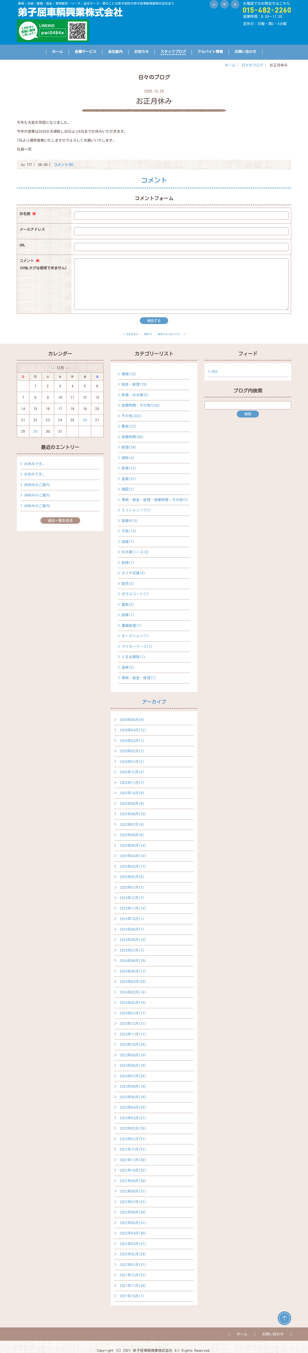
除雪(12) (129, 468)
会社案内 (115, 51)
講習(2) (128, 489)
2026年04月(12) (133, 730)
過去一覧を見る (60, 520)
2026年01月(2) (132, 761)
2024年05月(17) (133, 971)
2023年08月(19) (133, 1065)
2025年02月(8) (132, 877)
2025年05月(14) (133, 845)
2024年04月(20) (133, 981)
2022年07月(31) (133, 1202)
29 (35, 431)
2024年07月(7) (132, 950)
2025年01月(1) (132, 887)
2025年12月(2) (132, 772)
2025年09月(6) (132, 803)
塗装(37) (129, 479)
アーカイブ (154, 701)
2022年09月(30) (133, 1181)
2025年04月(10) (133, 856)
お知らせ (141, 51)
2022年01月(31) (133, 1265)
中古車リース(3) (135, 552)
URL (22, 245)
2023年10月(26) (133, 1044)
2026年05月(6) (132, 720)
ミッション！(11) (136, 510)
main (148, 334)
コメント (43, 265)
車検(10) (129, 374)
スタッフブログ (173, 51)
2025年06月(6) (132, 835)
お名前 (27, 214)
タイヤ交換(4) (133, 573)
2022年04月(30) (133, 1233)
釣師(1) (128, 562)
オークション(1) (135, 636)
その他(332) (132, 416)
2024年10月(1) (132, 919)
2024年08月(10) (133, 940)
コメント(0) (64, 164)
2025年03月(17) (133, 866)
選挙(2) (128, 667)
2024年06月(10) (133, 960)
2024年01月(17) (133, 1013)
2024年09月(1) (132, 929)
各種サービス (85, 51)
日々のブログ (252, 65)
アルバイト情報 (210, 51)
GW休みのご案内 (37, 485)
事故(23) (129, 426)
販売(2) (128, 583)
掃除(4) (128, 458)
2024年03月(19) (133, 992)
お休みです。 (35, 464)
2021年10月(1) (132, 1296)
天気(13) (129, 531)
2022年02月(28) (133, 1254)
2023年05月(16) (133, 1097)
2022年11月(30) (133, 1160)
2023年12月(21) (133, 1023)
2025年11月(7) (132, 782)
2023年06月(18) (133, 1086)
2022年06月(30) (133, 1212)
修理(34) (129, 447)
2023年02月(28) (133, 1128)
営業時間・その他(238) (141, 405)
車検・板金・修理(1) (139, 678)
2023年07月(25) (133, 1076)
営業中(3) (130, 521)
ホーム (57, 51)
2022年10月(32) (133, 1170)
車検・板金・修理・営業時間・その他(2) (155, 500)
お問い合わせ (245, 51)
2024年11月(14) (133, 908)
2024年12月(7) (132, 898)
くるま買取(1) (133, 657)
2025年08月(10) (133, 814)
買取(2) (128, 604)
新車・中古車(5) (135, 395)
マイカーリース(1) (137, 646)
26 (85, 420)
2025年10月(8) (132, 793)
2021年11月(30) (133, 1285)
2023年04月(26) (133, 1107)
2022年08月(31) (133, 1191)
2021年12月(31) (133, 1275)
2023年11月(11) (133, 1034)
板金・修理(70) (134, 384)
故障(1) (128, 615)
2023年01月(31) (133, 1139)
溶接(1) (128, 542)
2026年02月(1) (132, 751)
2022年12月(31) (133, 1149)
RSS (215, 371)
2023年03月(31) (133, 1118)
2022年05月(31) (133, 1223)
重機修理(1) (132, 625)
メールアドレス (32, 229)
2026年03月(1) (132, 741)
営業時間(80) (133, 437)
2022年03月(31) (133, 1244)
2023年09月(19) (133, 1055)
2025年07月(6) (132, 824)
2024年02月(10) (133, 1002)
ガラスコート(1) (135, 594)
